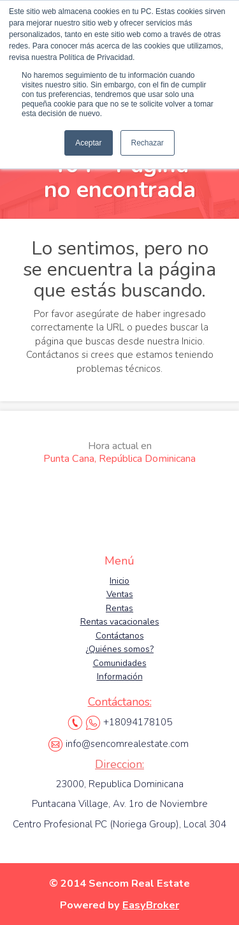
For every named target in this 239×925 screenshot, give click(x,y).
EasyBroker (150, 905)
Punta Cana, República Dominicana (119, 452)
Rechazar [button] (147, 142)
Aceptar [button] (88, 142)
